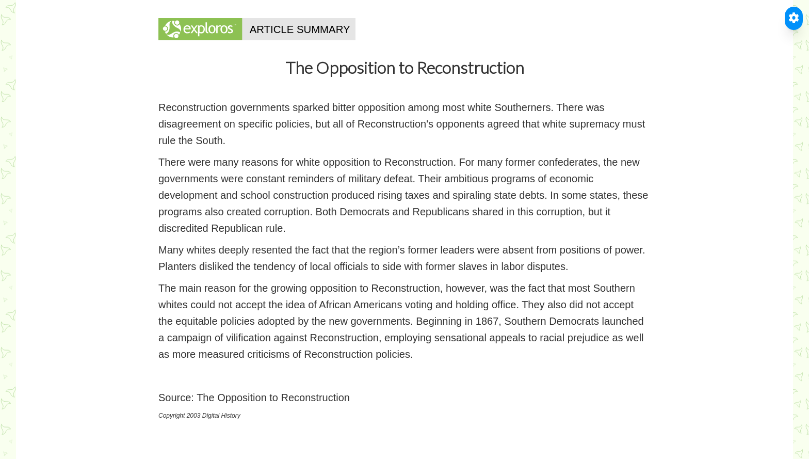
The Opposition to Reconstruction (273, 397)
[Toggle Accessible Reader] (794, 18)
